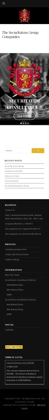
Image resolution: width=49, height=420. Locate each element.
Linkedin (9, 330)
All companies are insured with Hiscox (23, 234)
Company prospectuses (15, 249)
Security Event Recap (14, 166)
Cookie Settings (12, 260)
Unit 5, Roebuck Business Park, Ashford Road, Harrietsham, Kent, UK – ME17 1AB (24, 217)
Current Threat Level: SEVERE (20, 363)
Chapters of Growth (13, 171)
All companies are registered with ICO (22, 229)
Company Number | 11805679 (19, 224)
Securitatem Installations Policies (20, 300)
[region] (24, 89)
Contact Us (10, 210)
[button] (21, 123)
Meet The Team (12, 275)
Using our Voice (12, 176)
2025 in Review (11, 181)
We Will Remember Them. (17, 186)
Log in (24, 408)
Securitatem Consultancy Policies (20, 280)
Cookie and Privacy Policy (17, 254)
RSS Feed (41, 405)
